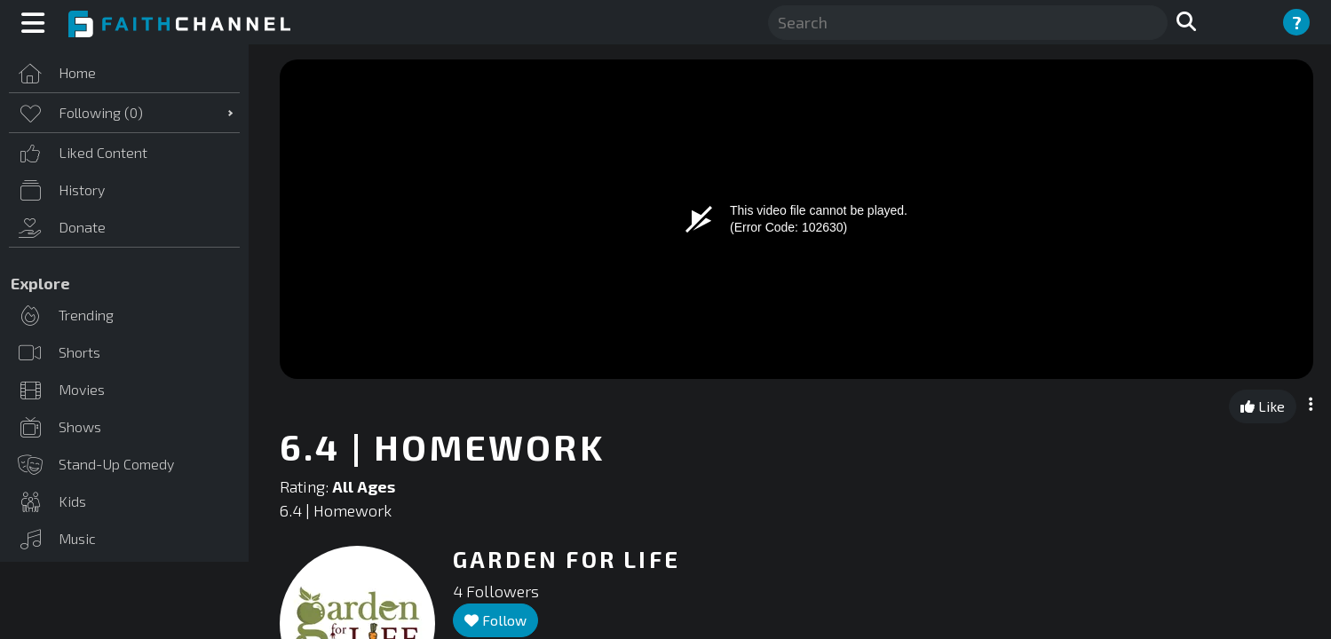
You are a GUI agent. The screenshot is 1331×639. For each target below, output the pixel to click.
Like (1262, 406)
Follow (495, 619)
